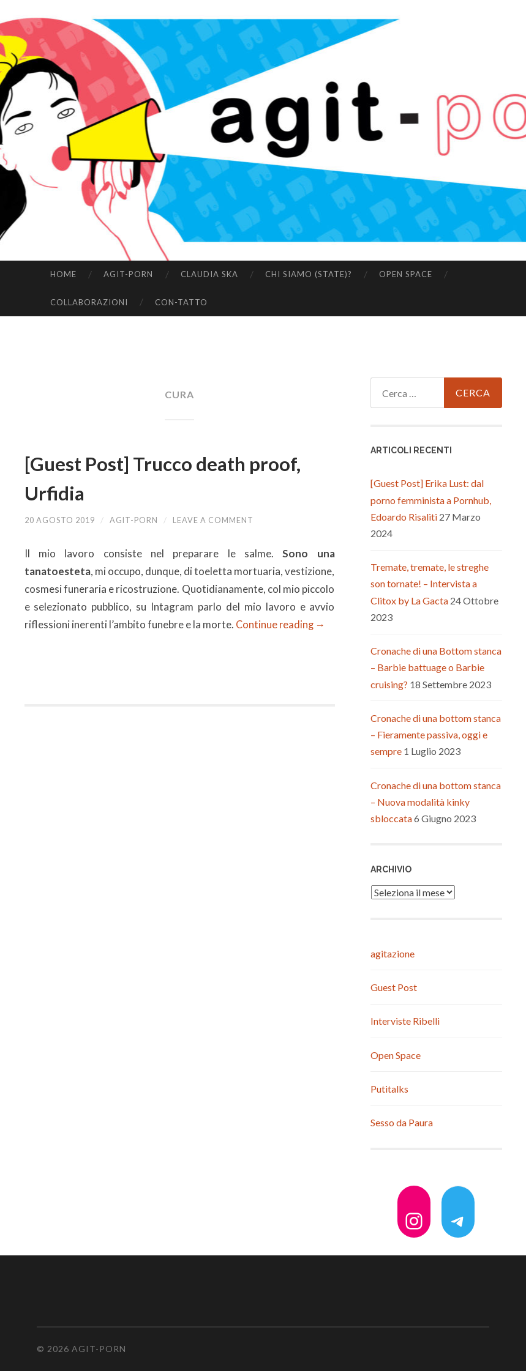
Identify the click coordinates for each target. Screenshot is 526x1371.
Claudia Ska (209, 274)
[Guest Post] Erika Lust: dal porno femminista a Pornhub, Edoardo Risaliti (430, 499)
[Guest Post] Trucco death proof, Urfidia (163, 476)
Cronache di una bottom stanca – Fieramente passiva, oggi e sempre (435, 734)
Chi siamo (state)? (308, 274)
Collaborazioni (89, 302)
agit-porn (128, 274)
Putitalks (389, 1088)
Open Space (405, 274)
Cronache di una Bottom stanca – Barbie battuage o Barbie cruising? (436, 667)
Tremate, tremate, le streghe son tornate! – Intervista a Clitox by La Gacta (429, 583)
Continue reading (282, 624)
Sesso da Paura (401, 1122)
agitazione (392, 953)
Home (63, 274)
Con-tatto (181, 302)
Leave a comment (233, 520)
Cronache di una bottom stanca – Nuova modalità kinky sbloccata (435, 801)
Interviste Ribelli (405, 1021)
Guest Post (393, 987)
